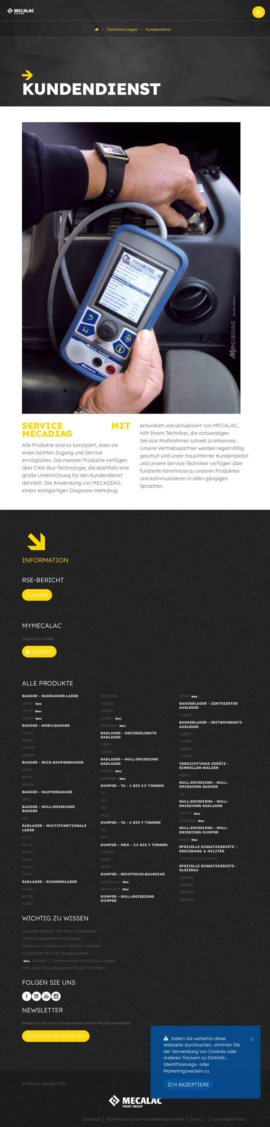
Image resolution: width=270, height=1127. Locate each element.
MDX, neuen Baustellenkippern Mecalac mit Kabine (64, 968)
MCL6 (26, 859)
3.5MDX (107, 852)
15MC (26, 799)
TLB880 (185, 741)
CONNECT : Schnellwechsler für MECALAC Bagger (68, 961)
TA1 (103, 793)
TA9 (104, 837)
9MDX (105, 867)
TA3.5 (105, 815)
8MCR (27, 777)
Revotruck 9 (115, 889)
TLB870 (185, 734)
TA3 (104, 807)
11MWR (28, 747)
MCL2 (26, 837)
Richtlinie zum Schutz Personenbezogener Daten (145, 1119)
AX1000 (107, 752)
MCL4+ (28, 852)
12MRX (32, 718)
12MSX (32, 703)
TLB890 (185, 749)
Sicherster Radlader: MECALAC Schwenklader (59, 931)
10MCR (28, 785)
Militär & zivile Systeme (198, 858)
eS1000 (112, 718)
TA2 (104, 800)
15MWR (28, 755)
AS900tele (109, 696)
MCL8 (26, 874)
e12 (24, 818)
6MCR (27, 770)
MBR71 (184, 775)
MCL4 (27, 845)
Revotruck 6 (115, 882)
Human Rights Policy (229, 1119)
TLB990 (185, 756)
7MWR (27, 733)
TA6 (104, 830)
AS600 (27, 889)
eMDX (189, 696)
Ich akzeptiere (188, 1084)
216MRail (186, 899)
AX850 (106, 744)
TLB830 (185, 715)
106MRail (186, 877)
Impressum (91, 1119)
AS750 (27, 896)
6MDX (105, 859)
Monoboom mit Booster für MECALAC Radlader (61, 946)
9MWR (27, 740)
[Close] (252, 1038)
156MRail (186, 892)
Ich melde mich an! (55, 1036)
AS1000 (107, 703)
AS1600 (107, 711)
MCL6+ (28, 867)
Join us (195, 1119)
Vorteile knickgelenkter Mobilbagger (51, 938)
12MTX (32, 711)
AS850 (27, 904)
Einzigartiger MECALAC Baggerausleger (55, 953)
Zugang (37, 595)
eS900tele (114, 725)
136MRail (186, 885)
